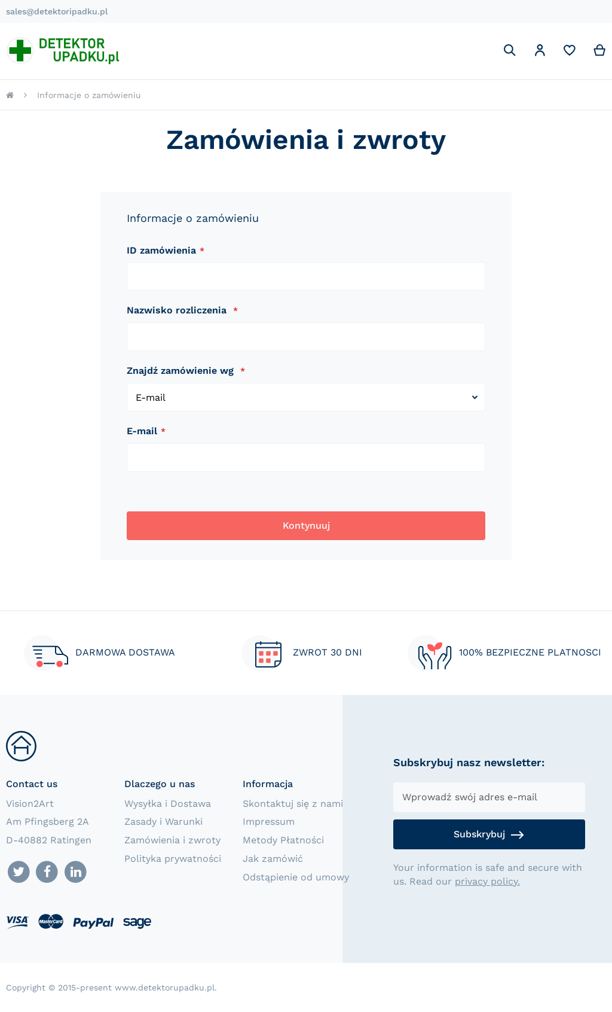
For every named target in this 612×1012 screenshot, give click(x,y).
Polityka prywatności (172, 858)
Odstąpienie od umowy (296, 877)
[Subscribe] (489, 834)
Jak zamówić (273, 858)
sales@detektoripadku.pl (57, 11)
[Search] (510, 50)
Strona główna (10, 95)
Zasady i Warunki (163, 821)
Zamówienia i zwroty (172, 840)
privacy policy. (487, 881)
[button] (540, 52)
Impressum (269, 821)
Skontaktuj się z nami (293, 803)
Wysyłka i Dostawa (167, 803)
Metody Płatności (283, 840)
